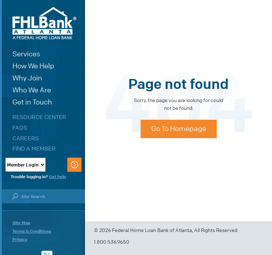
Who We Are (31, 90)
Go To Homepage (178, 128)
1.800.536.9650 (111, 242)
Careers (25, 138)
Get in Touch (32, 102)
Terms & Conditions (31, 231)
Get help (57, 177)
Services (26, 54)
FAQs (19, 127)
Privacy (19, 239)
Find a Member (34, 148)
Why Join (27, 78)
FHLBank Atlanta (44, 23)
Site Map (21, 223)
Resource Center (39, 117)
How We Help (33, 66)
